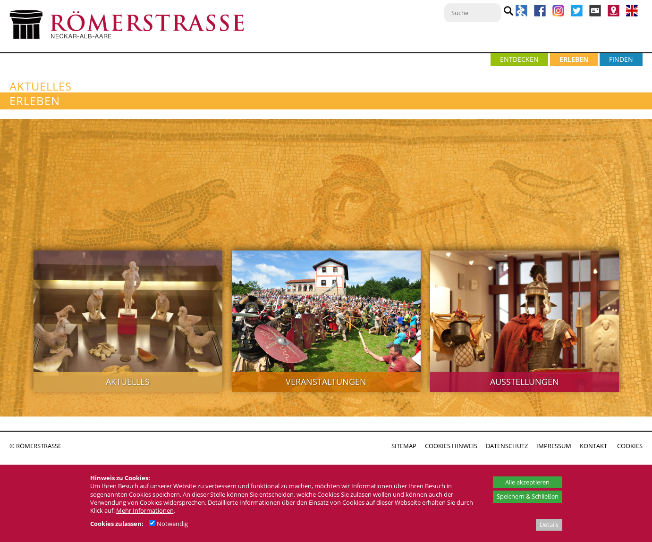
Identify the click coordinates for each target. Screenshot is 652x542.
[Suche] (472, 12)
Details (549, 524)
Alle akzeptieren (527, 482)
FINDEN (621, 59)
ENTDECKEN (519, 59)
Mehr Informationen (145, 510)
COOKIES (630, 446)
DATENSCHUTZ (507, 446)
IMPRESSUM (553, 446)
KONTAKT (593, 446)
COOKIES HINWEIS (451, 446)
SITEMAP (403, 446)
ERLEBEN (573, 59)
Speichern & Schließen (528, 496)
